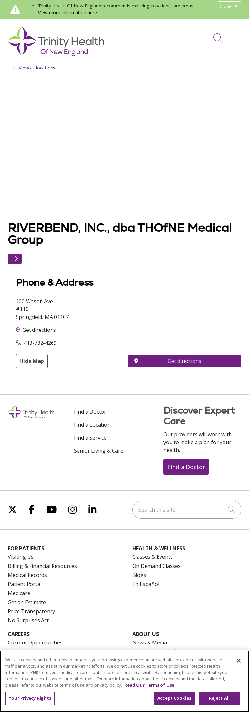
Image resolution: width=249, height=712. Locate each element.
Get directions (39, 329)
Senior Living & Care (98, 450)
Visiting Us (21, 556)
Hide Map (31, 361)
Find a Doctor (90, 411)
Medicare (19, 593)
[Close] (238, 661)
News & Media (149, 642)
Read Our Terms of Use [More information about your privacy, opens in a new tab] (149, 685)
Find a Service (90, 437)
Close (229, 6)
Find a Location (92, 424)
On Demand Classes (156, 565)
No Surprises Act (28, 620)
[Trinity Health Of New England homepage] (56, 54)
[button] (236, 36)
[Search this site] (186, 510)
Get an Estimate (27, 602)
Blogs (139, 575)
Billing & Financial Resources (42, 565)
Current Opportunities (35, 642)
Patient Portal (25, 584)
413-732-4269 (40, 342)
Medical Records (27, 575)
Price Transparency (31, 611)
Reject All (219, 698)
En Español (145, 584)
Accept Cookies (174, 698)
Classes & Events (152, 556)
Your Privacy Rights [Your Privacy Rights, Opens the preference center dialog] (30, 698)
